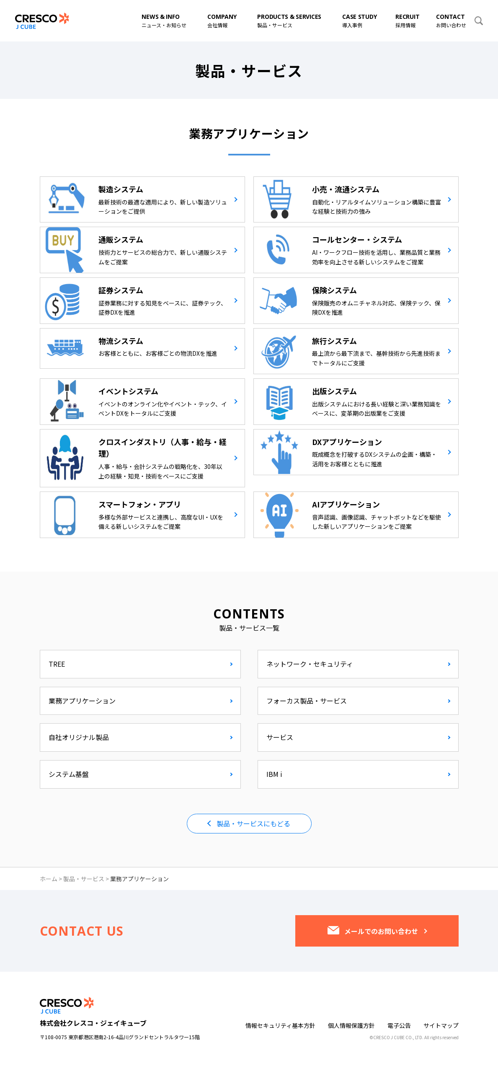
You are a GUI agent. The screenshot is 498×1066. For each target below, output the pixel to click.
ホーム (48, 879)
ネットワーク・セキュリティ (309, 664)
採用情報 (407, 20)
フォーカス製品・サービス (306, 701)
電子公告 (399, 1025)
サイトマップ (441, 1025)
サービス (279, 737)
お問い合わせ (451, 20)
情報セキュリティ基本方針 (280, 1025)
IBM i (274, 774)
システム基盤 (69, 774)
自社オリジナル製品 (79, 737)
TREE (57, 664)
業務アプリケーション (82, 701)
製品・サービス (83, 879)
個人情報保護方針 (351, 1025)
